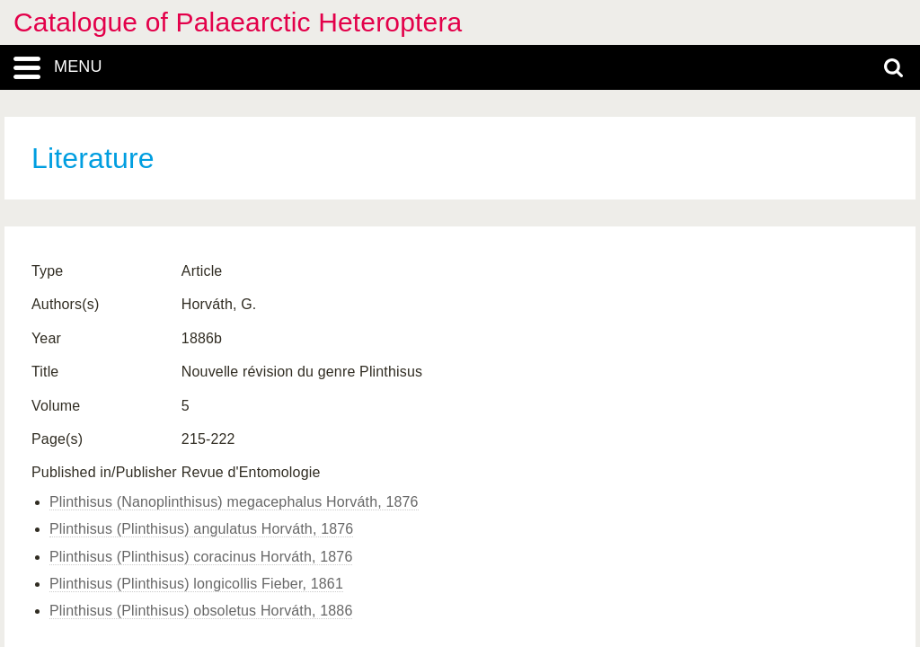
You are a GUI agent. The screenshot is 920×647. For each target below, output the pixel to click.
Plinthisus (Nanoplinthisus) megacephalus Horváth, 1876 (234, 502)
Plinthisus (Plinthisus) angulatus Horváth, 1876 (201, 528)
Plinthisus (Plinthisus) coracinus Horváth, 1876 (200, 556)
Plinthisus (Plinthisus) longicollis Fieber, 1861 (196, 583)
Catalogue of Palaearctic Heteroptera (237, 22)
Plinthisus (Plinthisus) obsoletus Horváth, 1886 (200, 610)
